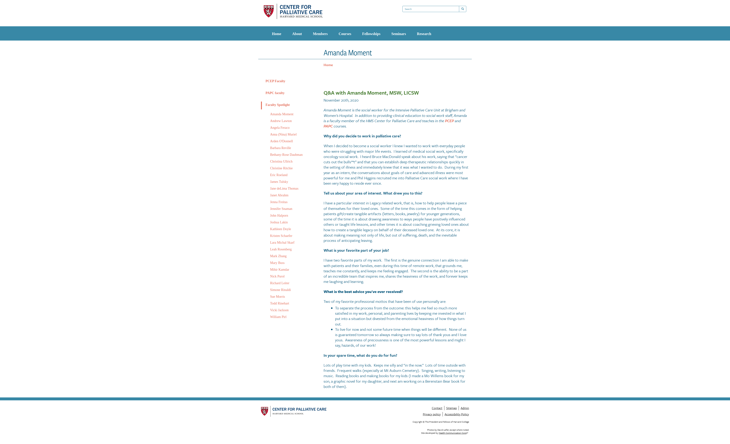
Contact (437, 408)
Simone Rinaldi (280, 290)
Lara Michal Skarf (282, 242)
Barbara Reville (280, 148)
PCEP (449, 120)
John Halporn (279, 215)
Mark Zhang (278, 256)
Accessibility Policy (457, 414)
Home (276, 34)
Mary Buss (277, 263)
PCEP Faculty (275, 81)
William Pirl (278, 317)
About (297, 34)
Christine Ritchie (281, 168)
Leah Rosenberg (281, 249)
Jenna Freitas (278, 202)
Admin (465, 408)
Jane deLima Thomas (284, 188)
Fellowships (371, 34)
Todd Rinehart (279, 303)
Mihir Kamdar (279, 269)
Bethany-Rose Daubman (286, 155)
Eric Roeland (278, 175)
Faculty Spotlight (278, 105)
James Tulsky (279, 182)
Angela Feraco (280, 127)
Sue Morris (277, 296)
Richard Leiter (279, 283)
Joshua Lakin (279, 222)
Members (320, 34)
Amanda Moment (281, 114)
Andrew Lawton (281, 121)
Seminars (398, 34)
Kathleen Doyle (280, 229)
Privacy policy (432, 414)
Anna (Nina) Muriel (283, 134)
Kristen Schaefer (281, 236)
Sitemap (451, 408)
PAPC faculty (275, 93)
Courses (345, 34)
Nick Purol (277, 276)
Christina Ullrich (281, 161)
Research (424, 34)
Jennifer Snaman (281, 209)
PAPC (328, 126)
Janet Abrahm (279, 195)
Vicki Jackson (279, 310)
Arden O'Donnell (281, 141)
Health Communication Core (454, 433)
